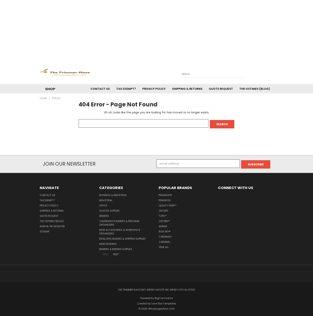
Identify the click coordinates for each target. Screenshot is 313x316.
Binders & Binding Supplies (115, 247)
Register (59, 224)
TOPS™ (162, 214)
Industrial (105, 198)
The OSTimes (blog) (254, 89)
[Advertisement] (156, 30)
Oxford (163, 209)
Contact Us (100, 89)
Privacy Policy (154, 89)
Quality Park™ (167, 204)
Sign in (44, 224)
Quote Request (221, 89)
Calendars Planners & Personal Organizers (119, 221)
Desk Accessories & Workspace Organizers (119, 230)
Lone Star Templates (163, 302)
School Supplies (109, 209)
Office (103, 204)
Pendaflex (165, 198)
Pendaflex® (165, 193)
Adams (163, 224)
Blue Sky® (164, 230)
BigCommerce (164, 296)
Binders (104, 214)
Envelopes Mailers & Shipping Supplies (122, 237)
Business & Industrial (113, 193)
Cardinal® (165, 235)
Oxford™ (164, 219)
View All (164, 245)
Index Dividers (108, 242)
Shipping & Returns (187, 89)
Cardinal (164, 240)
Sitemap (44, 230)
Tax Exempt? (126, 89)
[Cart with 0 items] (272, 73)
